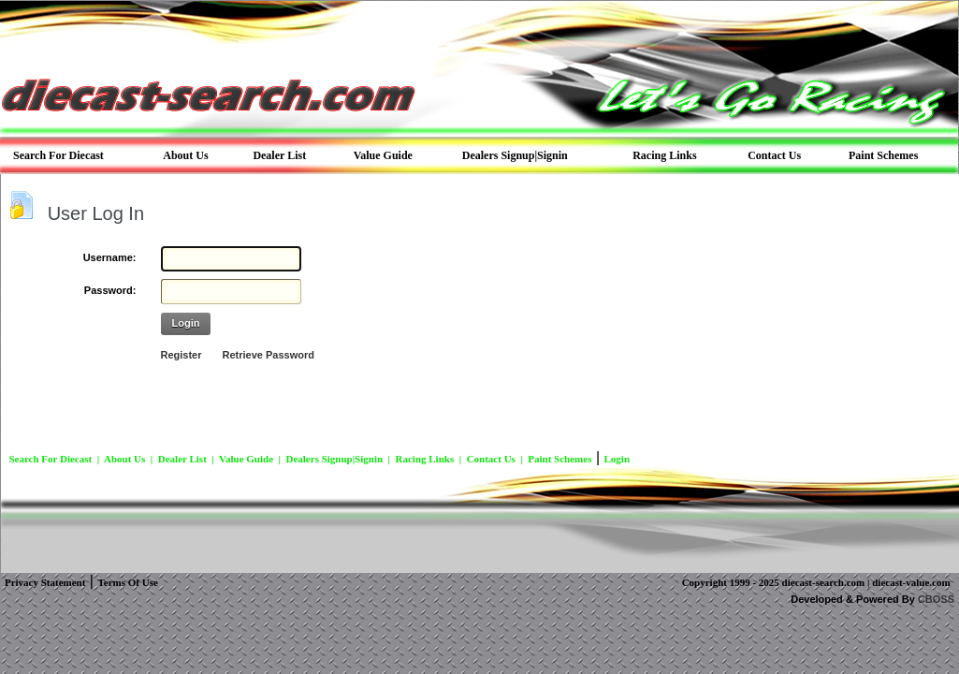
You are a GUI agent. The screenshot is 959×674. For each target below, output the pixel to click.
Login (186, 323)
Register (181, 354)
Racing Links (425, 458)
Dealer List (182, 458)
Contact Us (491, 458)
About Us (124, 458)
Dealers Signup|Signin (334, 458)
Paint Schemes (559, 458)
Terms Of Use (127, 582)
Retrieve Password (268, 354)
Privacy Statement (45, 582)
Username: (110, 257)
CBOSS (936, 599)
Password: (110, 290)
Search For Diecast (50, 458)
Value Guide (246, 458)
